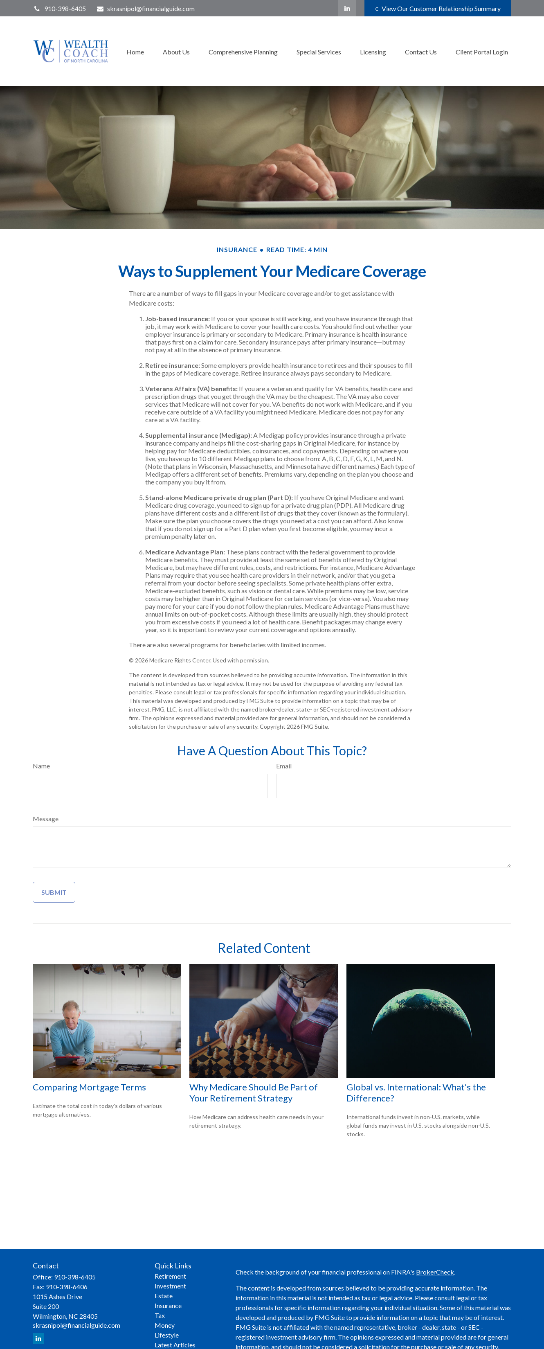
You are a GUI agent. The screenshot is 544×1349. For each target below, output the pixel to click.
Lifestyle (167, 1335)
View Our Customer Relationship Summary (438, 8)
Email (284, 766)
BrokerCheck (435, 1272)
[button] (135, 51)
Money (165, 1325)
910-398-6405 (59, 8)
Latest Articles (175, 1345)
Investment (170, 1286)
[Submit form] (54, 892)
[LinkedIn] (347, 8)
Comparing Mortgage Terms (89, 1086)
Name (41, 766)
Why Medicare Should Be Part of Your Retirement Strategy (253, 1092)
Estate (164, 1295)
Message (45, 818)
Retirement (170, 1276)
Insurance (168, 1305)
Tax (160, 1315)
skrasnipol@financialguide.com (145, 8)
